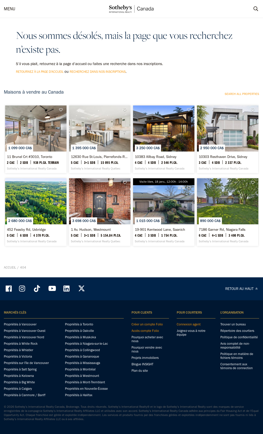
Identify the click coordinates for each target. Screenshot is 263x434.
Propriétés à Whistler (18, 350)
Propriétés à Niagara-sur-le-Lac (86, 344)
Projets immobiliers (145, 358)
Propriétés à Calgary (18, 389)
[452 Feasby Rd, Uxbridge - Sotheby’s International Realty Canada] (36, 212)
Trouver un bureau (233, 324)
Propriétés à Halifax (78, 395)
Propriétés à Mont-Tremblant (85, 382)
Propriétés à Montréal (80, 369)
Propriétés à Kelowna (19, 376)
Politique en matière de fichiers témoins (236, 356)
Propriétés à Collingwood (82, 350)
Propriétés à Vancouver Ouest (24, 331)
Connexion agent (189, 324)
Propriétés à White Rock (21, 344)
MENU (9, 8)
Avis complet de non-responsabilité (235, 345)
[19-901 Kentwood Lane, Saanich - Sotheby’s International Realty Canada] (163, 212)
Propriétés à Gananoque (82, 356)
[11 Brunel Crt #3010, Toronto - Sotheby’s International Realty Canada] (36, 139)
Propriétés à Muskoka (80, 337)
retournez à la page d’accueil (39, 72)
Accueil (10, 267)
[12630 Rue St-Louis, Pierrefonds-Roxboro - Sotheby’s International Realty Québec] (99, 139)
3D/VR (181, 188)
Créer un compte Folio (147, 324)
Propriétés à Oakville (79, 331)
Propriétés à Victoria (18, 356)
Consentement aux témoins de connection (236, 366)
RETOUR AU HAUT (242, 288)
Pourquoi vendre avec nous (147, 349)
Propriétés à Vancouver (20, 324)
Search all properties (242, 94)
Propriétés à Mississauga (82, 363)
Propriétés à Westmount (82, 376)
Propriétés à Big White (19, 382)
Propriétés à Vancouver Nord (24, 337)
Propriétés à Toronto (79, 324)
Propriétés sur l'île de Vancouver (26, 363)
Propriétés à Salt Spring (20, 369)
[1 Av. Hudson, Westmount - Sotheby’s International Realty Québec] (99, 212)
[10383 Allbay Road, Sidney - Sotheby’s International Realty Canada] (163, 139)
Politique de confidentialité (239, 337)
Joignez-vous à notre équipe (191, 332)
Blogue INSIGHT (142, 364)
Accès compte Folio (145, 331)
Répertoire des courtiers (237, 331)
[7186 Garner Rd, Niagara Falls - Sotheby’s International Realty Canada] (227, 212)
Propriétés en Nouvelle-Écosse (86, 389)
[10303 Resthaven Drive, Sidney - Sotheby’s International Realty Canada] (227, 139)
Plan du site (140, 371)
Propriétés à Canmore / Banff (24, 395)
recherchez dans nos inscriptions (98, 72)
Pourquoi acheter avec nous (147, 339)
